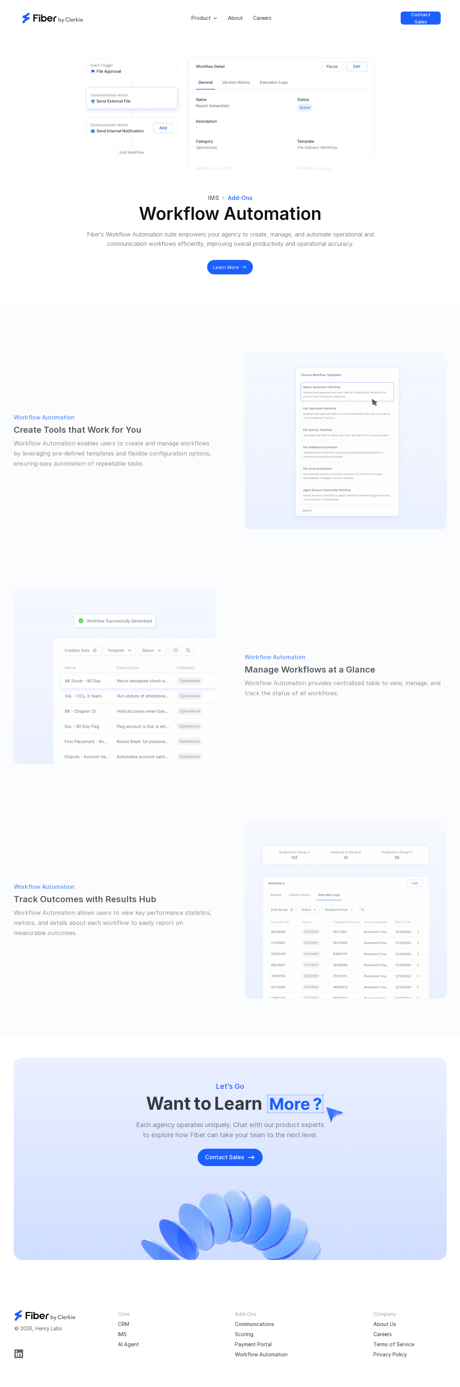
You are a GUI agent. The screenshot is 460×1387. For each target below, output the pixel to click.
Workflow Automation (261, 1354)
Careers (382, 1334)
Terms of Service (393, 1344)
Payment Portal (253, 1344)
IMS (213, 197)
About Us (384, 1324)
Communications (254, 1324)
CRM (123, 1324)
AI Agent (128, 1344)
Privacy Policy (390, 1354)
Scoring (244, 1334)
